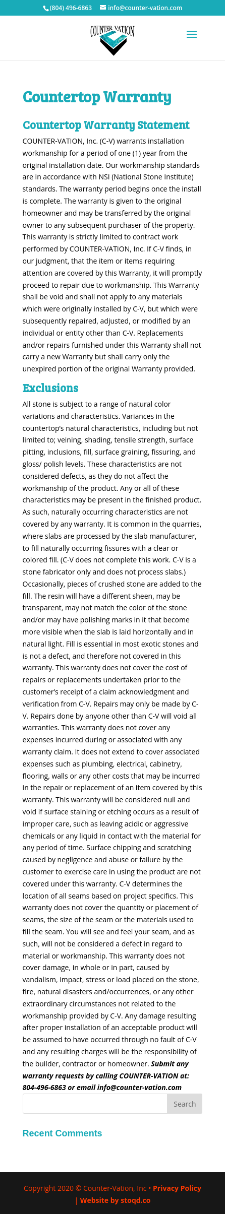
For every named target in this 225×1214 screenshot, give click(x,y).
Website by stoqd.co (115, 1200)
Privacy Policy (177, 1188)
